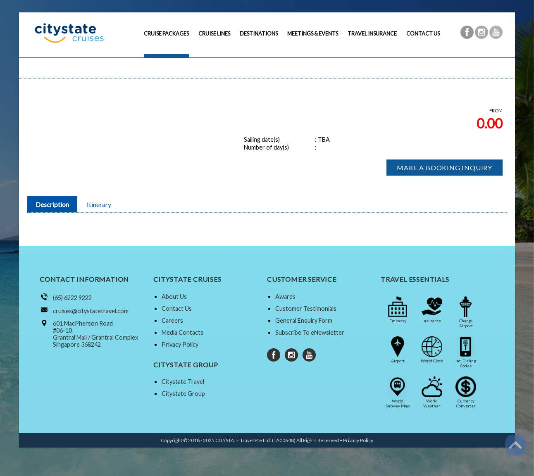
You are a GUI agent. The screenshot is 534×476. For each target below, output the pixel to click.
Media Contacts (182, 332)
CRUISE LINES (214, 33)
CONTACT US (423, 33)
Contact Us (177, 308)
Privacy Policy (180, 344)
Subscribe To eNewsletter (309, 332)
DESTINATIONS (259, 33)
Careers (172, 320)
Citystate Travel (183, 381)
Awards (285, 296)
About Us (174, 296)
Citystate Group (183, 393)
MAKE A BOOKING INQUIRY (444, 167)
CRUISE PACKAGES (166, 33)
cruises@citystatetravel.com (91, 310)
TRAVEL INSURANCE (372, 33)
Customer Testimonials (305, 308)
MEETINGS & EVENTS (312, 33)
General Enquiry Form (303, 320)
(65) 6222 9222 (72, 297)
